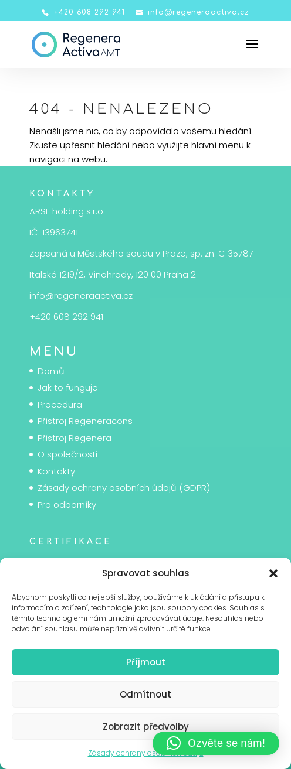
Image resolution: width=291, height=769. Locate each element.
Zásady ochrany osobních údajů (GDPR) (124, 487)
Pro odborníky (67, 504)
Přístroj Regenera (74, 438)
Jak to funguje (68, 387)
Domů (51, 371)
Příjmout (145, 662)
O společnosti (67, 454)
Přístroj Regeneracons (85, 421)
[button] (273, 573)
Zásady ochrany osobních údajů (146, 753)
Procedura (60, 404)
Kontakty (56, 471)
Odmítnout (145, 694)
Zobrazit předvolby (146, 726)
